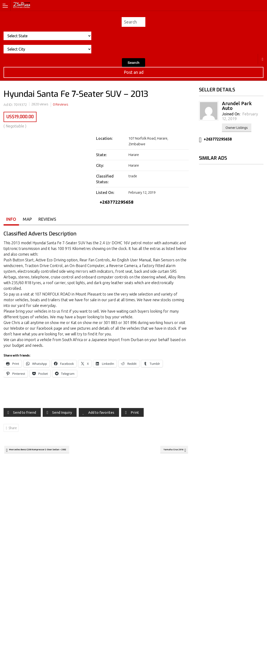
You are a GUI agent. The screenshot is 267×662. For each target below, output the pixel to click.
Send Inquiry (62, 414)
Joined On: (231, 114)
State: (101, 155)
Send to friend (24, 414)
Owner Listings (237, 128)
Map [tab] (27, 220)
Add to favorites (101, 414)
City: (100, 165)
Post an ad (133, 72)
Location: (104, 138)
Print (135, 414)
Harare (262, 59)
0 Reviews (60, 104)
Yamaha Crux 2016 (169, 452)
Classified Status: (105, 179)
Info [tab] (11, 220)
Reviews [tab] (48, 220)
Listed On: (105, 192)
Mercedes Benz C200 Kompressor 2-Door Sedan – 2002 (47, 452)
